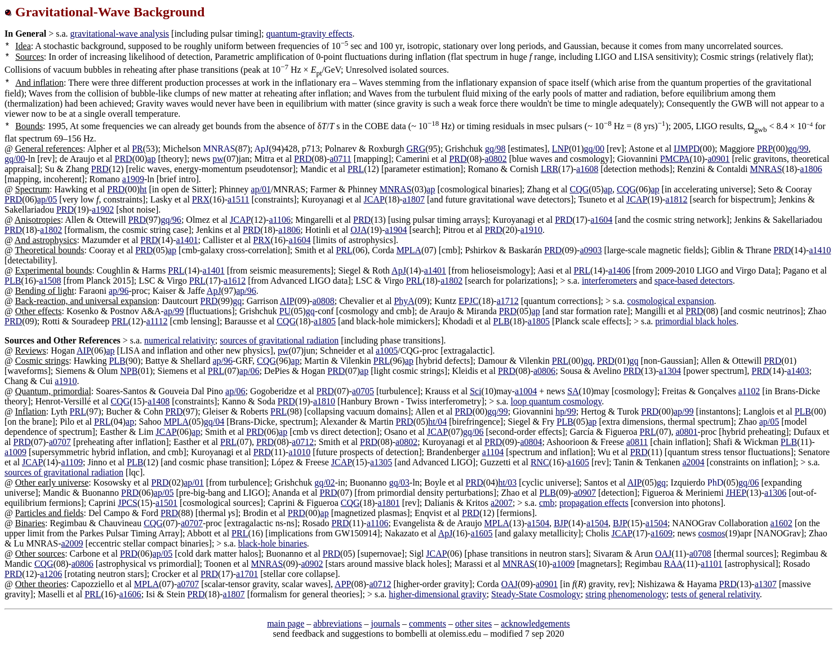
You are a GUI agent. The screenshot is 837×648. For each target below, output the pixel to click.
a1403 (798, 371)
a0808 (324, 301)
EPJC (468, 301)
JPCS (127, 503)
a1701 (247, 574)
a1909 (133, 179)
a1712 (508, 301)
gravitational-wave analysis (120, 33)
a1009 (15, 452)
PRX (201, 199)
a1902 (103, 209)
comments (427, 623)
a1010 (299, 452)
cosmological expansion (670, 301)
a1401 (187, 240)
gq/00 (594, 148)
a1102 (749, 391)
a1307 (766, 584)
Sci (475, 391)
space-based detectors (694, 280)
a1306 (775, 492)
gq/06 (473, 432)
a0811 (637, 442)
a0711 (340, 159)
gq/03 (399, 482)
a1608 (587, 169)
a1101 (712, 563)
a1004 (526, 391)
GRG (415, 148)
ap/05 (47, 199)
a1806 (811, 169)
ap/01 (261, 189)
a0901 (718, 159)
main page (285, 623)
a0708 (700, 553)
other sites (473, 623)
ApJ (398, 270)
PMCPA (675, 159)
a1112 (157, 321)
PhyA (404, 301)
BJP (561, 523)
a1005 (387, 350)
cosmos (711, 533)
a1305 (381, 462)
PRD (123, 159)
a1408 (159, 401)
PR (137, 148)
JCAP (374, 199)
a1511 (239, 199)
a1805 (325, 321)
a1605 (578, 462)
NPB (128, 371)
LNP (560, 148)
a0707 (60, 442)
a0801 (686, 432)
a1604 (601, 219)
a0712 (303, 442)
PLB (13, 280)
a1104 (493, 452)
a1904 (396, 230)
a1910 (531, 230)
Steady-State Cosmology (536, 594)
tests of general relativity (715, 594)
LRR (549, 169)
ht (143, 189)
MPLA (409, 250)
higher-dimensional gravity (437, 594)
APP (343, 584)
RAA (673, 563)
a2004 (693, 462)
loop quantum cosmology (556, 401)
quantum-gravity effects (309, 33)
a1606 (130, 594)
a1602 (782, 523)
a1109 (72, 462)
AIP (287, 301)
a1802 (51, 230)
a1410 (820, 250)
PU (285, 311)
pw (218, 159)
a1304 (670, 371)
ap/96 (119, 291)
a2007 (502, 503)
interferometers (609, 280)
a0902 (312, 563)
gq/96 (171, 219)
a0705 (363, 391)
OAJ (663, 553)
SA (572, 391)
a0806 (544, 371)
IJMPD (687, 148)
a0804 (531, 442)
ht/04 (437, 421)
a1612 (235, 280)
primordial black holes (695, 321)
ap (151, 159)
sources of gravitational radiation (279, 340)
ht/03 (507, 482)
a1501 (166, 503)
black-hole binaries (272, 543)
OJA (358, 230)
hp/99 (565, 411)
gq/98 (495, 148)
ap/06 (249, 371)
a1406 (619, 270)
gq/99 (798, 148)
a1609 (662, 533)
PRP (765, 148)
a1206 (51, 574)
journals (385, 623)
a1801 (389, 503)
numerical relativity (179, 340)
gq (237, 301)
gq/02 (324, 482)
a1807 (414, 199)
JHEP (736, 492)
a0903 (591, 250)
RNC (540, 462)
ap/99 (174, 311)
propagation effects (594, 503)
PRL (356, 169)
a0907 (585, 492)
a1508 (50, 280)
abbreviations (337, 623)
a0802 (496, 159)
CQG (579, 189)
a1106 (280, 219)
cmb (547, 503)
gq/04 (214, 421)
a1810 (324, 401)
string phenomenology (625, 594)
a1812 (676, 199)
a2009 (72, 543)
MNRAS (766, 169)
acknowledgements (535, 623)
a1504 (538, 523)
